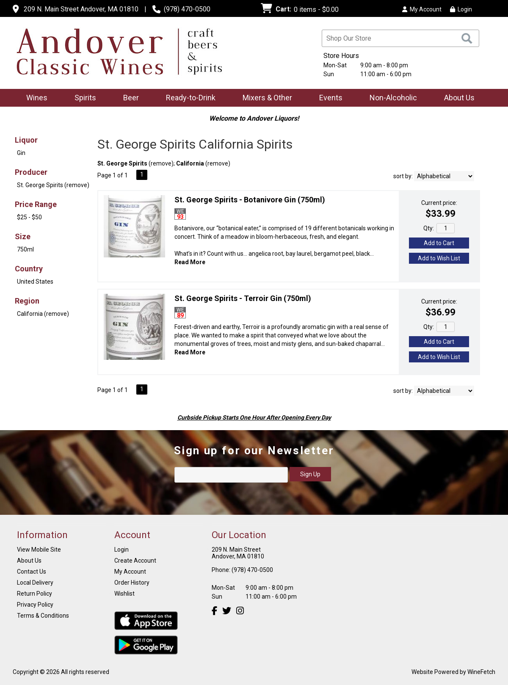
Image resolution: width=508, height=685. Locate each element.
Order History (131, 582)
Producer (31, 172)
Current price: (439, 202)
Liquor (26, 139)
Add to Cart (439, 243)
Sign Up (310, 474)
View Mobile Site (39, 549)
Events (330, 97)
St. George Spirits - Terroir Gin (242, 298)
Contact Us (31, 571)
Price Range (36, 204)
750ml (25, 249)
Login (461, 9)
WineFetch (481, 671)
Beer (128, 98)
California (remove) (43, 313)
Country (29, 268)
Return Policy (34, 593)
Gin (21, 152)
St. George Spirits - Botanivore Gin (249, 199)
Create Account (135, 560)
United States (35, 281)
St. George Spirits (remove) (53, 185)
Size (22, 236)
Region (27, 300)
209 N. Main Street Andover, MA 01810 (81, 9)
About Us (457, 98)
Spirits (82, 98)
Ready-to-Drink (188, 98)
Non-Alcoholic (390, 98)
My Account (130, 571)
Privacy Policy (35, 604)
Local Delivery (35, 582)
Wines (34, 98)
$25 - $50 (29, 217)
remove (161, 163)
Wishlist (124, 593)
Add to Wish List (439, 258)
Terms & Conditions (43, 615)
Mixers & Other (264, 98)
